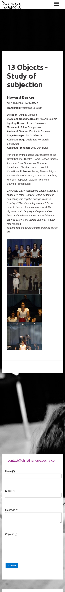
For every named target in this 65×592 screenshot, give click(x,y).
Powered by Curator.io (47, 447)
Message (11, 510)
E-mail (10, 490)
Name (10, 471)
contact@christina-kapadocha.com (32, 460)
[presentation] (31, 543)
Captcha (11, 534)
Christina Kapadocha (23, 14)
